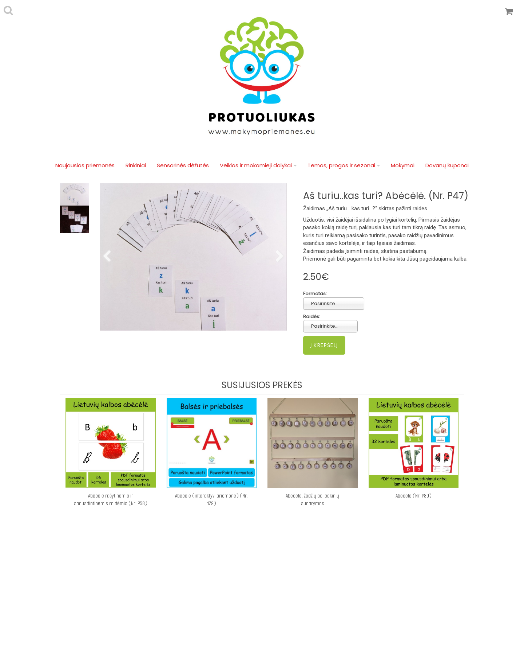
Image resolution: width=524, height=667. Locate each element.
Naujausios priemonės (85, 165)
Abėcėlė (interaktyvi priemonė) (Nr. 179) (211, 499)
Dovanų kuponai (447, 165)
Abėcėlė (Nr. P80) (414, 495)
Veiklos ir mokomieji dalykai (258, 165)
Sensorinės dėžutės (183, 165)
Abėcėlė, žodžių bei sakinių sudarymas (312, 499)
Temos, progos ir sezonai (343, 165)
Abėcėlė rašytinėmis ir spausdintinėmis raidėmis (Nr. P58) (110, 499)
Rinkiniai (136, 165)
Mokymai (402, 165)
